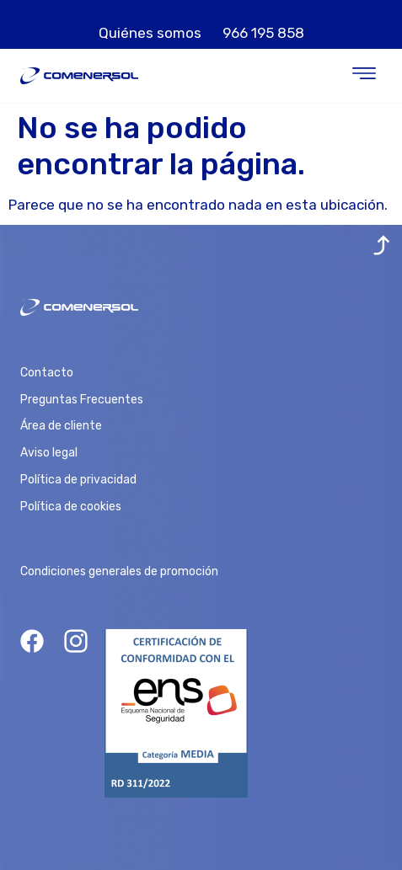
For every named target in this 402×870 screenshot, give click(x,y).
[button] (364, 75)
